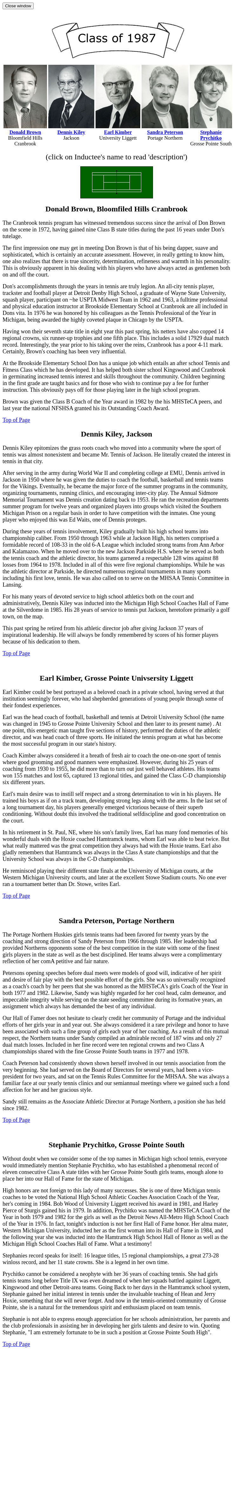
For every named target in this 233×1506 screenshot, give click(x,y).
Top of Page (16, 420)
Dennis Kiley (71, 132)
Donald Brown (25, 132)
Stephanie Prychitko (211, 135)
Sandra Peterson (165, 132)
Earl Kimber (118, 132)
